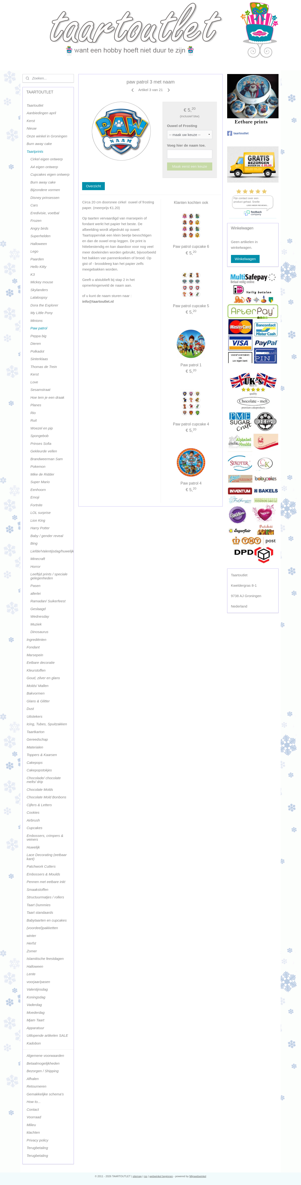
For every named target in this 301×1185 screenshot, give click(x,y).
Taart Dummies (38, 905)
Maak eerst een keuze (189, 166)
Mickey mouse (41, 282)
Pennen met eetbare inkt (46, 882)
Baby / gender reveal (46, 536)
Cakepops (35, 763)
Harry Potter (39, 528)
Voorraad (34, 1117)
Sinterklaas (39, 359)
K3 (32, 274)
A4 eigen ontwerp (44, 167)
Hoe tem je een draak (47, 397)
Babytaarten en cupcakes (46, 920)
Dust (30, 709)
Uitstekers (34, 716)
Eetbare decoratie (40, 662)
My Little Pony (41, 313)
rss (145, 1176)
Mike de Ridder (42, 474)
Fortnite (36, 505)
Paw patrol (38, 328)
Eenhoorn (38, 490)
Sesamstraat (40, 390)
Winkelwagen (245, 259)
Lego (34, 251)
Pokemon (37, 466)
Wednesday (39, 616)
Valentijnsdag (37, 989)
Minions (36, 321)
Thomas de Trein (43, 367)
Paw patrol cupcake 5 (191, 306)
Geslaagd (37, 609)
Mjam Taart (35, 1020)
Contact (33, 1109)
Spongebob (39, 436)
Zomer (32, 951)
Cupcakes (34, 828)
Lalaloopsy (38, 297)
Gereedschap (37, 739)
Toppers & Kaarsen (42, 755)
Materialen (35, 747)
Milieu (31, 1125)
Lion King (37, 520)
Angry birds (39, 228)
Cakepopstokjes (39, 770)
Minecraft (37, 559)
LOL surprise (40, 513)
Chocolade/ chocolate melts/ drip (44, 780)
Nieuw (31, 128)
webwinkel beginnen (161, 1176)
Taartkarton (35, 732)
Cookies (33, 812)
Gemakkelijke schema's (45, 1094)
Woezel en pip (41, 428)
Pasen (35, 586)
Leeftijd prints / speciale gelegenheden (48, 576)
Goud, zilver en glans (43, 678)
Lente (31, 974)
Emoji (34, 497)
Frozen (35, 221)
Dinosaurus (39, 632)
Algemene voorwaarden (45, 1056)
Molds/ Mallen (38, 686)
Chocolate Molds (40, 789)
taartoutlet (238, 133)
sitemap (137, 1176)
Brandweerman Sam (46, 459)
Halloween (38, 244)
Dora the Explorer (44, 305)
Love (34, 382)
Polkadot (37, 351)
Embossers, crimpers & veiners (45, 838)
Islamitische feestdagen (45, 959)
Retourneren (36, 1086)
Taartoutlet (35, 105)
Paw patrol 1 (190, 365)
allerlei (35, 593)
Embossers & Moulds (43, 874)
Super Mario (40, 482)
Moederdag (35, 1012)
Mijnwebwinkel (197, 1176)
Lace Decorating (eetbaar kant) (46, 857)
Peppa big (38, 336)
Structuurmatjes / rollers (45, 897)
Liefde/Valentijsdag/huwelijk (52, 551)
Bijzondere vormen (45, 190)
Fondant (33, 647)
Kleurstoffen (36, 670)
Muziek (36, 624)
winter (31, 936)
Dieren (35, 343)
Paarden (37, 259)
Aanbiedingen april (41, 113)
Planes (35, 405)
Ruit (33, 420)
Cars (34, 205)
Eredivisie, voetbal (44, 213)
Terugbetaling (37, 1148)
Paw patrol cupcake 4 (191, 424)
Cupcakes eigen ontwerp (49, 174)
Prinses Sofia (40, 444)
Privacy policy (37, 1140)
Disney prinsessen (44, 198)
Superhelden (40, 236)
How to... (33, 1102)
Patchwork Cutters (41, 866)
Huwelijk (33, 847)
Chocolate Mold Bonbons (46, 797)
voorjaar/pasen (38, 982)
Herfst (31, 943)
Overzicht (93, 186)
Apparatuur (35, 1028)
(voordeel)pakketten (42, 928)
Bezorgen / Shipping (42, 1071)
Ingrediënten (36, 640)
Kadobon (34, 1043)
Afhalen (33, 1079)
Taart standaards (40, 912)
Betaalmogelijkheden (43, 1063)
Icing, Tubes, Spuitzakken (47, 724)
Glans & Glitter (38, 701)
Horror (35, 566)
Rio (33, 413)
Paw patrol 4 (190, 483)
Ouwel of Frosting (182, 126)
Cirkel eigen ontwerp (46, 159)
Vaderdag (34, 1005)
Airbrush (33, 820)
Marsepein (35, 655)
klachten (33, 1132)
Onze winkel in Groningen (47, 136)
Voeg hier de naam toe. (186, 145)
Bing (33, 543)
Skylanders (39, 290)
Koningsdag (36, 997)
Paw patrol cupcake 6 (191, 247)
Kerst (31, 121)
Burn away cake (39, 144)
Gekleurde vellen (43, 451)
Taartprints (35, 151)
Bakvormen (35, 693)
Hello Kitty (38, 267)
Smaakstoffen (37, 890)
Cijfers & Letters (39, 805)
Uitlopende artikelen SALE (47, 1035)
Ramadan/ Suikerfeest (47, 601)
